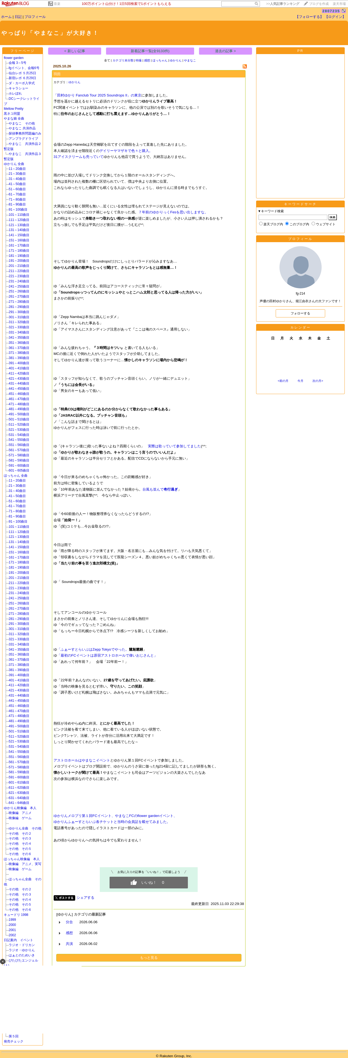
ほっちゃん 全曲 (15, 475)
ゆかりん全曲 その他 (25, 828)
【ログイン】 (335, 17)
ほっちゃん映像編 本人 (22, 859)
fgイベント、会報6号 (24, 68)
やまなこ (190, 60)
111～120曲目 (19, 220)
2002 (12, 935)
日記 (18, 17)
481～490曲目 (19, 409)
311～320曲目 (19, 322)
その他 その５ (20, 849)
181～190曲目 (19, 256)
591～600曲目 (19, 465)
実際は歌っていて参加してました (174, 446)
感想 (147, 60)
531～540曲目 (19, 435)
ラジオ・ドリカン (22, 945)
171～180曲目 (19, 250)
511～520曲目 (19, 424)
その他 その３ (20, 838)
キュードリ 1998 (16, 915)
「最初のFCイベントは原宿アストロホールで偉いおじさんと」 (107, 655)
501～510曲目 (19, 419)
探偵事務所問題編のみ (25, 133)
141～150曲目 (19, 235)
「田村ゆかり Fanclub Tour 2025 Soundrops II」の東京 (97, 95)
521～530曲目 (19, 430)
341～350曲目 (19, 337)
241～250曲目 (19, 286)
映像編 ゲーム (20, 818)
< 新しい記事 (74, 51)
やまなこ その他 (22, 123)
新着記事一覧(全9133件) (150, 51)
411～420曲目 (19, 373)
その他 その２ (20, 833)
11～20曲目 (17, 169)
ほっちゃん (160, 60)
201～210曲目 (19, 266)
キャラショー (18, 88)
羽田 (57, 74)
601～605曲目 (19, 470)
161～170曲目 (19, 245)
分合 (69, 922)
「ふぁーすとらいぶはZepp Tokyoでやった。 (93, 649)
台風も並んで (160, 489)
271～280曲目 (19, 302)
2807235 (331, 11)
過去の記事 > (225, 51)
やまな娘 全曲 (14, 118)
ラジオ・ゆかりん (22, 950)
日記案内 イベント (18, 940)
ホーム (6, 17)
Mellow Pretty (13, 109)
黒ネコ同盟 (12, 114)
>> (282, 4)
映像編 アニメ (20, 813)
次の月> (317, 380)
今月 (300, 380)
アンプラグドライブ (23, 139)
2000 (29, 925)
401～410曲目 (19, 368)
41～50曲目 (17, 184)
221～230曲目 (19, 276)
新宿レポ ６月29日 (22, 78)
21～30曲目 (17, 174)
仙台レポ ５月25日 (22, 73)
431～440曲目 (19, 383)
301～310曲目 (19, 317)
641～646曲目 (19, 803)
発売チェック (15, 1041)
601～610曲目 (19, 782)
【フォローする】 (309, 17)
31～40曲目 (17, 179)
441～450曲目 (19, 389)
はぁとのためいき (22, 955)
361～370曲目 (19, 348)
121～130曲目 (19, 225)
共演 (69, 944)
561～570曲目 (19, 450)
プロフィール (35, 17)
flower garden (14, 58)
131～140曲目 (19, 230)
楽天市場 (339, 4)
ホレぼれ (15, 93)
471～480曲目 (19, 404)
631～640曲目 (19, 798)
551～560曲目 (19, 445)
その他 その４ (20, 843)
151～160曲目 (19, 240)
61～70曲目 (17, 194)
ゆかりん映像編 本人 (20, 808)
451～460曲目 (19, 394)
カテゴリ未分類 (123, 60)
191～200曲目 (19, 261)
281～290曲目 (19, 307)
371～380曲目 (19, 353)
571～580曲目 (19, 455)
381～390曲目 (19, 358)
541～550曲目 (19, 440)
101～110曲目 (19, 215)
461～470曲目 (19, 399)
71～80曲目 (17, 199)
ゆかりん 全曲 (14, 164)
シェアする (85, 897)
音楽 (57, 4)
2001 (12, 930)
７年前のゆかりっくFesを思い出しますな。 (173, 212)
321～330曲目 (19, 327)
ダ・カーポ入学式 (22, 83)
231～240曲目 (19, 281)
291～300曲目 (19, 312)
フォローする (300, 313)
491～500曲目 (19, 414)
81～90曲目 (17, 204)
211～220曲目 (19, 271)
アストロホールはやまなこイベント (82, 760)
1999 (29, 920)
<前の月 (283, 380)
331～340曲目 (19, 332)
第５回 (13, 1036)
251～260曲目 (19, 291)
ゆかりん (176, 60)
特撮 (139, 60)
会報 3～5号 (17, 63)
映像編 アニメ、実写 (25, 864)
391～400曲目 (19, 363)
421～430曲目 (19, 378)
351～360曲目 (19, 343)
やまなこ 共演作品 (22, 128)
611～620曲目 (19, 787)
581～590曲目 (19, 460)
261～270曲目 (19, 296)
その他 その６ (20, 854)
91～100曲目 (18, 209)
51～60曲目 (17, 189)
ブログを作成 (319, 4)
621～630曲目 (19, 793)
